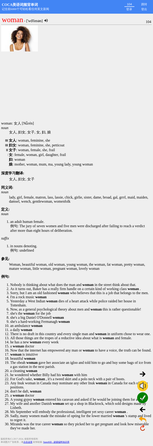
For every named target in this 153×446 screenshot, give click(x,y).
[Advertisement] (76, 86)
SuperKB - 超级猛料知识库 (56, 442)
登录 (129, 9)
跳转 (144, 4)
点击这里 (27, 442)
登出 (144, 9)
